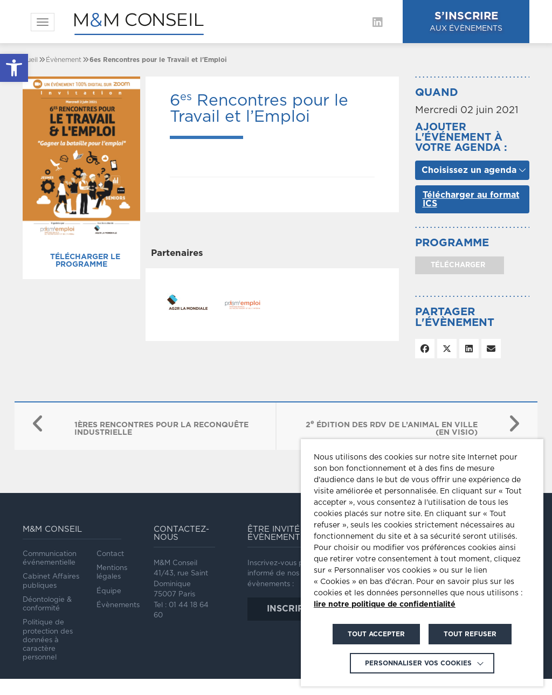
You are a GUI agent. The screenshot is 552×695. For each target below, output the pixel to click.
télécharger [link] (457, 265)
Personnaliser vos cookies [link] (418, 663)
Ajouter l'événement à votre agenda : (461, 137)
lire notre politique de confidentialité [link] (385, 604)
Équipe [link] (108, 591)
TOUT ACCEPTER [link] (376, 634)
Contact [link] (110, 554)
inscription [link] (296, 608)
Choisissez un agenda (469, 170)
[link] (14, 68)
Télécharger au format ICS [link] (471, 199)
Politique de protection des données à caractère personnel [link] (48, 640)
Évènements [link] (118, 605)
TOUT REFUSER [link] (470, 634)
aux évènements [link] (466, 20)
